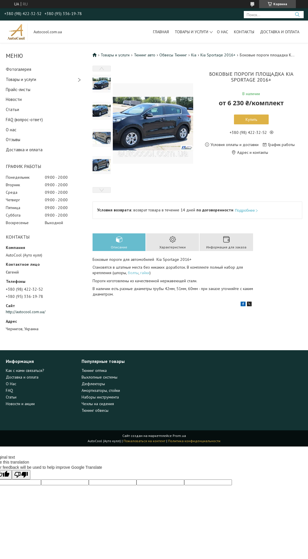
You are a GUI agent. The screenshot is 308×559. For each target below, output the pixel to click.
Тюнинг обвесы (95, 410)
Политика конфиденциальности (194, 441)
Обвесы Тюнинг (173, 55)
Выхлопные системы (99, 377)
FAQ (9, 390)
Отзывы (13, 139)
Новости (14, 99)
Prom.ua (179, 435)
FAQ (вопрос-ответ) (24, 119)
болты (133, 272)
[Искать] (297, 14)
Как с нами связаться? (25, 370)
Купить (251, 119)
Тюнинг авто (144, 55)
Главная (161, 31)
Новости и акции (20, 403)
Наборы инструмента (100, 397)
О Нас (11, 383)
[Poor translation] (21, 474)
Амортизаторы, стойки (101, 390)
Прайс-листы (18, 89)
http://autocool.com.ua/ (25, 311)
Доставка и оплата (279, 31)
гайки (145, 272)
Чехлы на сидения (98, 403)
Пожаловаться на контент (144, 441)
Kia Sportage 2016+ (217, 55)
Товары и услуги (191, 31)
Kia (193, 55)
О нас (222, 31)
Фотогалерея (18, 69)
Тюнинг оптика (94, 370)
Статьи (12, 109)
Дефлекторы (93, 383)
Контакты (244, 31)
